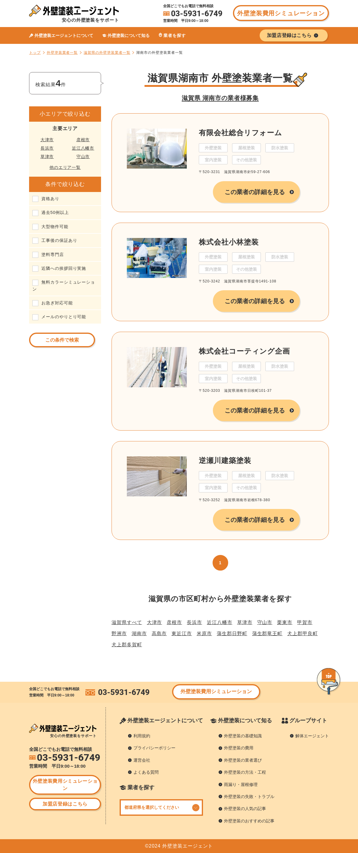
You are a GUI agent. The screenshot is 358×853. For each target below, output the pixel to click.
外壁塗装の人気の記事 (245, 808)
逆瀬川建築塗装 (225, 460)
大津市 (47, 139)
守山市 (83, 156)
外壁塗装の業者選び (243, 760)
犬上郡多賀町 (127, 644)
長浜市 (47, 148)
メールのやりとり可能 (63, 316)
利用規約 (141, 735)
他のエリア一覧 (65, 167)
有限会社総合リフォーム (240, 133)
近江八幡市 (83, 148)
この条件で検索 (62, 340)
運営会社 (141, 760)
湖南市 (139, 633)
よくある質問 (146, 772)
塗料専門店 (52, 254)
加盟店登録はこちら (65, 803)
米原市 (204, 633)
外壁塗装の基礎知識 (243, 735)
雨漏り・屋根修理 (241, 784)
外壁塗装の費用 (238, 747)
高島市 (159, 633)
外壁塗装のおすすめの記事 (249, 820)
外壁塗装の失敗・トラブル (249, 796)
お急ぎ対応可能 (57, 302)
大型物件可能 (54, 226)
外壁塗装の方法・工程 (245, 772)
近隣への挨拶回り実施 (63, 268)
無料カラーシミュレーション (63, 285)
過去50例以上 (55, 212)
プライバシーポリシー (154, 747)
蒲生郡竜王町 (267, 633)
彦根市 (83, 139)
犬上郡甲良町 (302, 633)
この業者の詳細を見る (255, 192)
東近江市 (182, 633)
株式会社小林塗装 (228, 242)
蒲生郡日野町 (232, 633)
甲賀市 (304, 622)
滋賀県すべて (127, 622)
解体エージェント (312, 735)
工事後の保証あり (59, 240)
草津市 (47, 156)
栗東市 (284, 622)
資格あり (50, 198)
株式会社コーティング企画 (244, 351)
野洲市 (119, 633)
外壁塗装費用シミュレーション (280, 13)
